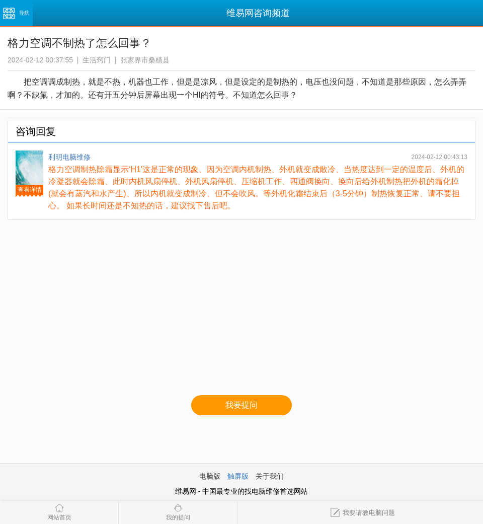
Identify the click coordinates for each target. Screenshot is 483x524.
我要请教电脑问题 (362, 512)
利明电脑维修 (69, 157)
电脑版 (209, 476)
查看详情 (30, 189)
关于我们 (270, 476)
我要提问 (241, 405)
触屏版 (238, 476)
